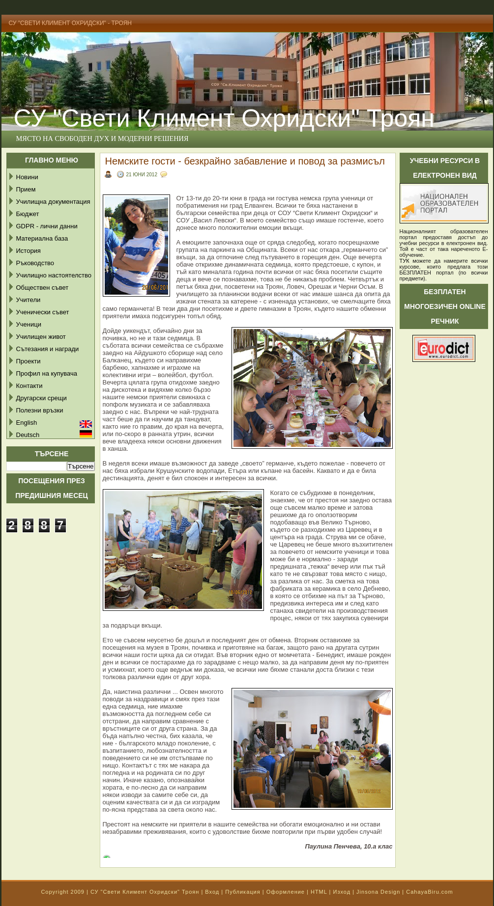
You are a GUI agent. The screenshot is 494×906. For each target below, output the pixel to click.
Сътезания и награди (47, 349)
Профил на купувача (47, 373)
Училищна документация (53, 201)
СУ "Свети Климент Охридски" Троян (144, 892)
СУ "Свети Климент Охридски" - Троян (70, 23)
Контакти (29, 385)
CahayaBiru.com (429, 892)
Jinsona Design (378, 892)
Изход (341, 892)
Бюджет (27, 214)
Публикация (242, 892)
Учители (28, 299)
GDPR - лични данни (47, 226)
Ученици (28, 324)
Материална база (42, 238)
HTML (319, 892)
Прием (26, 189)
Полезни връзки (39, 410)
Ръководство (35, 263)
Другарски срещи (41, 398)
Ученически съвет (42, 312)
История (28, 250)
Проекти (28, 361)
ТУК (404, 261)
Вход (212, 892)
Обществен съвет (42, 287)
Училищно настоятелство (53, 275)
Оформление (285, 892)
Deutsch (28, 435)
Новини (27, 177)
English (26, 422)
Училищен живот (41, 336)
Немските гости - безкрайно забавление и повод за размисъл (245, 161)
